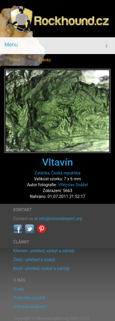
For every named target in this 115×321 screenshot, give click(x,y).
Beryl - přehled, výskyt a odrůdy (41, 268)
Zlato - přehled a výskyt (34, 259)
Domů (14, 60)
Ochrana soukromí (30, 306)
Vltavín (57, 162)
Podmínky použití (29, 297)
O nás (18, 289)
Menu (11, 44)
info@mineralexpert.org (60, 218)
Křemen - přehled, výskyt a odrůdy (44, 250)
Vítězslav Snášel (73, 184)
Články (45, 60)
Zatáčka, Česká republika (57, 173)
